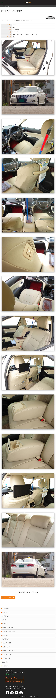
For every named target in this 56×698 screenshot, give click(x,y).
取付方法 (4, 623)
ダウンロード (6, 646)
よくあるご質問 (6, 643)
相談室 (4, 620)
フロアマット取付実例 (8, 631)
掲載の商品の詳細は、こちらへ (28, 592)
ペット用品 (5, 666)
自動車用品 (5, 616)
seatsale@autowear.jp (14, 682)
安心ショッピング (7, 654)
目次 (4, 597)
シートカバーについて (8, 650)
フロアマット (6, 612)
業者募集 (4, 662)
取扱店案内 (5, 639)
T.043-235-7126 (12, 678)
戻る (11, 597)
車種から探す (6, 608)
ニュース (4, 635)
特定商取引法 (6, 658)
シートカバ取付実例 (8, 627)
